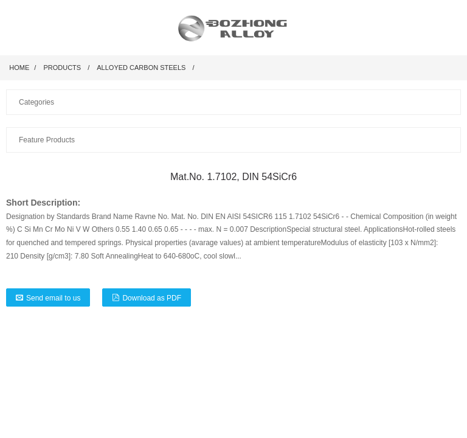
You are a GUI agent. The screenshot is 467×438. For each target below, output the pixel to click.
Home (19, 67)
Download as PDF (151, 298)
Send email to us (53, 298)
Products (62, 67)
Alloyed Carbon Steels (141, 67)
